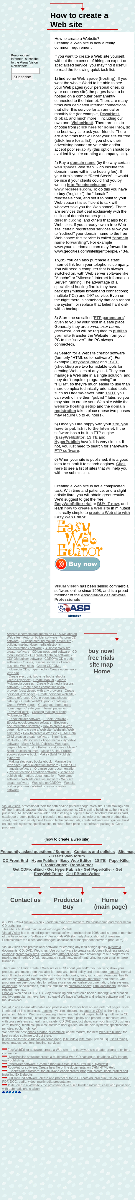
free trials (101, 657)
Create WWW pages (21, 704)
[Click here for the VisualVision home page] (32, 1039)
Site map (126, 851)
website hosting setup (75, 406)
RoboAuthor (81, 865)
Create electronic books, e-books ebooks (37, 676)
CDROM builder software (24, 658)
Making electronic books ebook (30, 761)
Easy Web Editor (75, 860)
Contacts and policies (94, 851)
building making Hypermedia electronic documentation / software (34, 646)
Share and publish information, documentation (40, 773)
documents (108, 986)
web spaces (66, 167)
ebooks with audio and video (41, 975)
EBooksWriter (54, 865)
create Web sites (27, 954)
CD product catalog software (50, 655)
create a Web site (94, 56)
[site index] (70, 1039)
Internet (46, 954)
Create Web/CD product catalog (43, 701)
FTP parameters (109, 317)
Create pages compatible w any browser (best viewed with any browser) (36, 688)
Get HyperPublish (63, 869)
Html (97, 986)
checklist (64, 366)
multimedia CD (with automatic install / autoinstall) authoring (55, 957)
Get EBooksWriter (83, 874)
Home (102, 671)
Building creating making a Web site (46, 641)
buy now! (101, 651)
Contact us (25, 900)
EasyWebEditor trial (73, 504)
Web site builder (110, 1032)
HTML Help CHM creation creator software (41, 734)
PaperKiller (119, 860)
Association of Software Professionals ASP (40, 936)
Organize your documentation (54, 768)
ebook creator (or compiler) (46, 1032)
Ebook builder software (24, 719)
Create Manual (43, 680)
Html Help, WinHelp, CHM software (37, 738)
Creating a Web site (72, 43)
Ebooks (7, 993)
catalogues (10, 986)
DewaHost (109, 114)
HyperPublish (67, 441)
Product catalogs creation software (33, 772)
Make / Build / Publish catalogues (41, 747)
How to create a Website (40, 733)
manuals (113, 971)
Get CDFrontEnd (28, 869)
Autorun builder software (40, 637)
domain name (83, 162)
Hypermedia (51, 740)
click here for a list (73, 140)
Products (66, 900)
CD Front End (15, 860)
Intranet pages (68, 954)
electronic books (80, 986)
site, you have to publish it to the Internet (91, 426)
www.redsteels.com (73, 189)
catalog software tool (23, 1035)
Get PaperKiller (98, 869)
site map (101, 664)
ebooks (47, 1010)
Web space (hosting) (96, 78)
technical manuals (87, 979)
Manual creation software (40, 765)
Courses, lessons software (40, 662)
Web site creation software (40, 779)
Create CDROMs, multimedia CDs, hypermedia (34, 667)
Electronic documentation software (37, 724)
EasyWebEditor (84, 362)
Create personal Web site (56, 694)
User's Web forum (68, 856)
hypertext (114, 947)
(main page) (110, 906)
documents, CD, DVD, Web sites (25, 950)
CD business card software (51, 651)
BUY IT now (108, 504)
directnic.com (67, 220)
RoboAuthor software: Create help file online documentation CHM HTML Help (62, 1067)
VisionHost (81, 123)
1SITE (113, 362)
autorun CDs (93, 1010)
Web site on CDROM (46, 782)
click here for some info (100, 127)
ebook (41, 809)
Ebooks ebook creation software (29, 722)
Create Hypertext (19, 680)
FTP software (67, 450)
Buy (68, 906)
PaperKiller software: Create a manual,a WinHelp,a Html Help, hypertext (58, 1064)
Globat (61, 118)
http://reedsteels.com (86, 185)
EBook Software (54, 719)
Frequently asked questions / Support (35, 851)
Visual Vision (67, 586)
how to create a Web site (87, 508)
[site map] (86, 1039)
